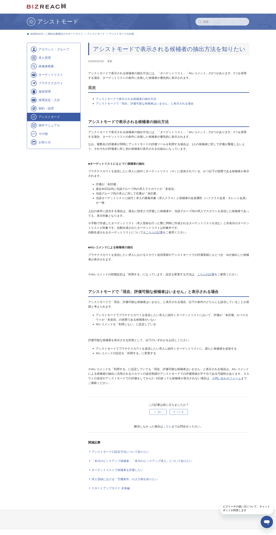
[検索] (222, 22)
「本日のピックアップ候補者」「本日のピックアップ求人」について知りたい (142, 461)
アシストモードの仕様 (121, 33)
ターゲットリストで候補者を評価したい (117, 470)
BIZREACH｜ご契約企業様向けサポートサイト (56, 33)
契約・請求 (46, 108)
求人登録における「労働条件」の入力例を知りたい (125, 479)
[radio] (158, 412)
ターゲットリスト (51, 74)
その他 (43, 133)
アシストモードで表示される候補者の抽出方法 (126, 98)
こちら (167, 426)
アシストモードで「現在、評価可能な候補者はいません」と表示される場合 (145, 103)
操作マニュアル (49, 125)
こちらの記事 (154, 232)
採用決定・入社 (49, 100)
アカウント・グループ (54, 49)
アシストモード (96, 33)
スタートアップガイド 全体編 (111, 488)
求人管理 (45, 57)
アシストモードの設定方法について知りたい (120, 451)
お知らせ (45, 142)
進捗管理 (45, 91)
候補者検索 (46, 66)
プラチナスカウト (51, 83)
